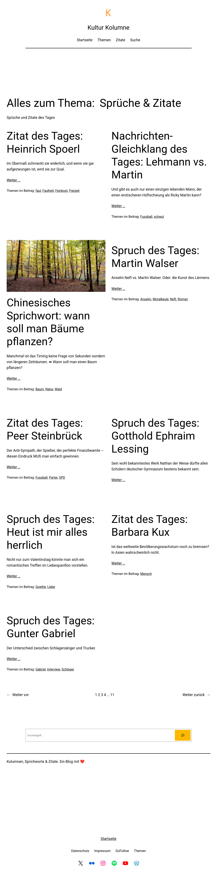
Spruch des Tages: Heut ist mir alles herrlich (50, 532)
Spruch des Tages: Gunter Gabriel (50, 627)
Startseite (108, 839)
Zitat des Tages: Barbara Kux (150, 525)
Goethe (41, 587)
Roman (183, 299)
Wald (58, 389)
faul (38, 191)
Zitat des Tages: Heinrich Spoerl (45, 142)
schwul (159, 217)
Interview (53, 669)
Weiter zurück (196, 695)
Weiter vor (18, 695)
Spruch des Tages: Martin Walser (155, 257)
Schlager (67, 669)
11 (112, 695)
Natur (49, 389)
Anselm (145, 299)
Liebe (51, 587)
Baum (40, 389)
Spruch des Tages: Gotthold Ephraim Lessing (155, 436)
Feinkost (61, 191)
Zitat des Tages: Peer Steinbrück (45, 429)
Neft (173, 299)
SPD (62, 478)
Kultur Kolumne (109, 27)
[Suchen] (182, 735)
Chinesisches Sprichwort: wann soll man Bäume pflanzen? (48, 322)
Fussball (146, 217)
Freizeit (74, 191)
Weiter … (13, 180)
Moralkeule (161, 299)
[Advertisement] (108, 62)
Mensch (146, 574)
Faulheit (48, 191)
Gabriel (41, 669)
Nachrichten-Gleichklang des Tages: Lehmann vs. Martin (159, 155)
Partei (53, 478)
